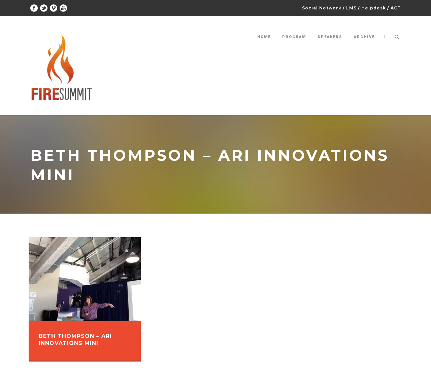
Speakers (330, 37)
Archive (364, 37)
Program (294, 37)
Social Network (321, 7)
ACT (396, 7)
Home (264, 37)
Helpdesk (373, 7)
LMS (351, 7)
